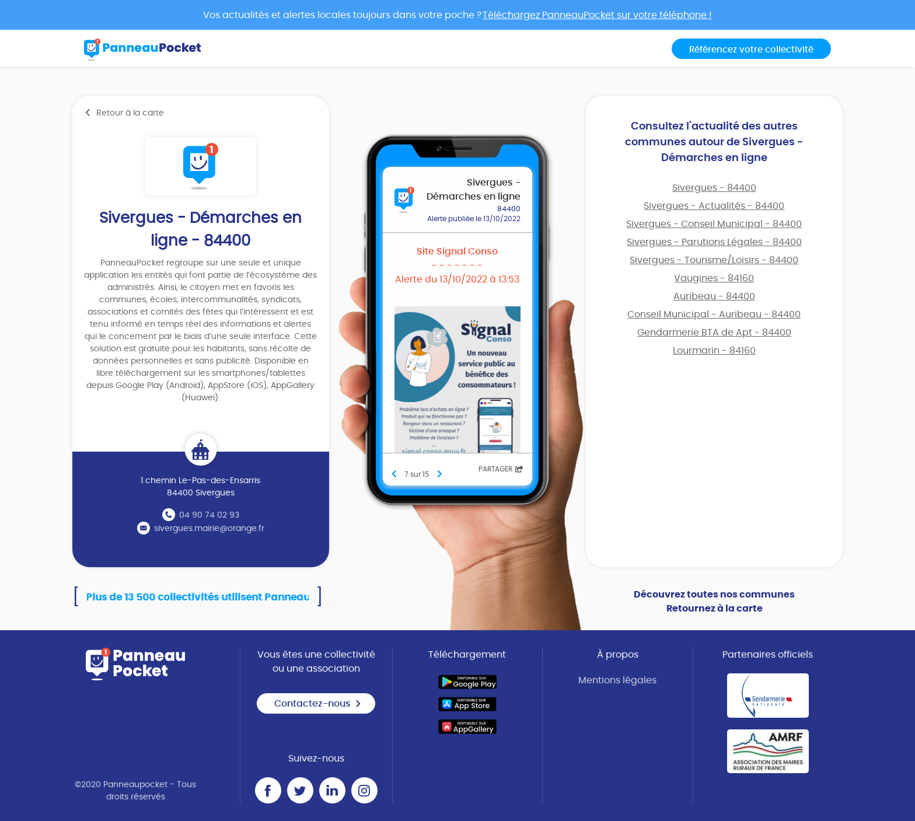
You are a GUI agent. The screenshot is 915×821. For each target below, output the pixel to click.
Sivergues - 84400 (714, 188)
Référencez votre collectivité (751, 50)
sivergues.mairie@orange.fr (209, 529)
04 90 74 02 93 (209, 515)
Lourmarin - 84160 (714, 350)
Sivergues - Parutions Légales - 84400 (714, 242)
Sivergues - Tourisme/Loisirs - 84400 (714, 260)
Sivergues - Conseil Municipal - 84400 (714, 224)
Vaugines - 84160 (714, 278)
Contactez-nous (318, 703)
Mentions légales (617, 680)
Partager (501, 469)
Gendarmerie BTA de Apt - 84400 (714, 332)
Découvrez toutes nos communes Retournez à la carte (714, 601)
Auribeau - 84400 (714, 296)
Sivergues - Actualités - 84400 (714, 206)
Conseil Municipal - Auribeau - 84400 (714, 314)
